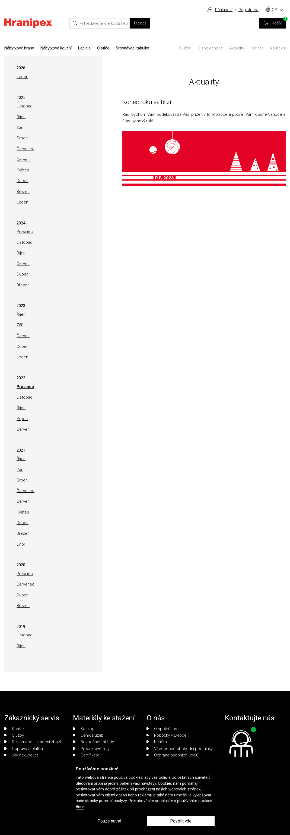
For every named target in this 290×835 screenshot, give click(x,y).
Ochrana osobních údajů (172, 755)
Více (80, 807)
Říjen (21, 116)
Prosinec (25, 231)
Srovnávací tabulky (132, 48)
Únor (21, 544)
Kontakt (15, 728)
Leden (22, 76)
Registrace (248, 9)
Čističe (103, 48)
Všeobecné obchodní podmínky (179, 748)
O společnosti (210, 48)
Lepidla (84, 48)
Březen (23, 191)
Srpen (22, 138)
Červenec (25, 148)
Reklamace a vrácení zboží (32, 741)
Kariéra (257, 48)
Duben (22, 180)
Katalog (83, 728)
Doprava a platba (23, 748)
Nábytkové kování (56, 48)
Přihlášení (223, 9)
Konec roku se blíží (146, 101)
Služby (185, 48)
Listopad (25, 106)
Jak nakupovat (21, 755)
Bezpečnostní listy (93, 741)
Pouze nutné (109, 821)
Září (20, 127)
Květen (23, 170)
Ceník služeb (88, 735)
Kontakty (278, 48)
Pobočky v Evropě (166, 735)
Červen (23, 159)
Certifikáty (86, 755)
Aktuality (236, 48)
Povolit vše (181, 821)
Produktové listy (91, 748)
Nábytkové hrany (19, 48)
